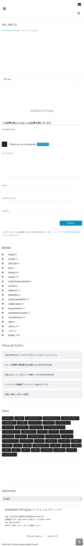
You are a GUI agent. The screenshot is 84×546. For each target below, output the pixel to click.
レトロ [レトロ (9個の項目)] (39, 441)
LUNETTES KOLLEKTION (18, 281)
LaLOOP (11, 286)
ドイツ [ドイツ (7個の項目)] (53, 432)
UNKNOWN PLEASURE (17, 313)
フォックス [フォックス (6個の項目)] (67, 432)
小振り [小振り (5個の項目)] (55, 445)
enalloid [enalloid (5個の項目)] (8, 418)
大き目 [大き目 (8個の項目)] (7, 445)
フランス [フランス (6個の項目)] (8, 436)
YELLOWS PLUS (15, 317)
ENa (10, 268)
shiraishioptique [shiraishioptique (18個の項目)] (51, 418)
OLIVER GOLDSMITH (17, 299)
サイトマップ (52, 536)
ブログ (11, 331)
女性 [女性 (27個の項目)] (27, 445)
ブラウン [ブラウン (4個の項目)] (21, 436)
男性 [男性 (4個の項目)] (6, 450)
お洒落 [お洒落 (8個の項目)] (22, 423)
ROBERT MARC (14, 304)
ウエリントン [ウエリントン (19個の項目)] (63, 423)
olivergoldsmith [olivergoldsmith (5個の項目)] (33, 418)
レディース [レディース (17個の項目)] (26, 441)
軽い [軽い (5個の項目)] (25, 450)
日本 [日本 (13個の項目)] (65, 445)
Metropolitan (13, 295)
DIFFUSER (12, 263)
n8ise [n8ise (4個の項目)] (19, 418)
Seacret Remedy (14, 308)
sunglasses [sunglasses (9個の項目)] (9, 423)
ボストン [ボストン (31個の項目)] (67, 436)
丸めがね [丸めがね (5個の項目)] (51, 441)
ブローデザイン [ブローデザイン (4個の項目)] (36, 436)
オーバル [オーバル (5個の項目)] (8, 427)
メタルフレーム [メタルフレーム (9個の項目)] (10, 441)
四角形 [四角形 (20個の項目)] (76, 441)
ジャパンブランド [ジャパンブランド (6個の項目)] (11, 432)
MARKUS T (12, 290)
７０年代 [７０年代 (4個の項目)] (59, 450)
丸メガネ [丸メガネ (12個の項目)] (64, 441)
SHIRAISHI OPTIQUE (12, 30)
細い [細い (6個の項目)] (16, 450)
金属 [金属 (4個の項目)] (35, 450)
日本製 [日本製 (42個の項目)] (76, 445)
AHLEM (11, 254)
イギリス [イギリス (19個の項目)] (48, 423)
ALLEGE (11, 259)
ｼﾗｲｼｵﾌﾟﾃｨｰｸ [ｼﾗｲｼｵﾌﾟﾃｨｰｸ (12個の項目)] (9, 454)
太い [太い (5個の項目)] (17, 445)
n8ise (10, 322)
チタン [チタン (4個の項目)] (42, 432)
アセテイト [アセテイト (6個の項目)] (35, 423)
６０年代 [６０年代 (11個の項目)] (46, 450)
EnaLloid (11, 272)
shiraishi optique (18, 544)
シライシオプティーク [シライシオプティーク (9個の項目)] (54, 427)
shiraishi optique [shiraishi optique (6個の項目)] (70, 418)
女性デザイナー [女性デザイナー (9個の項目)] (40, 445)
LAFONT (11, 277)
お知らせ (11, 326)
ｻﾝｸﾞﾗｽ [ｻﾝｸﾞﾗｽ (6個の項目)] (71, 450)
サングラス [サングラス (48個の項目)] (22, 427)
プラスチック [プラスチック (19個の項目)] (53, 436)
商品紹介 (11, 335)
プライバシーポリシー (35, 536)
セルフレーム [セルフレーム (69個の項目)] (29, 432)
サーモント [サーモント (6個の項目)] (36, 427)
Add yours (43, 144)
